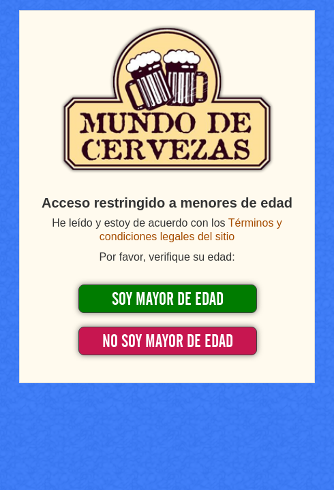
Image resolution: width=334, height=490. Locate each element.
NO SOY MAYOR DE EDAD (167, 341)
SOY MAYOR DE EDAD (168, 299)
